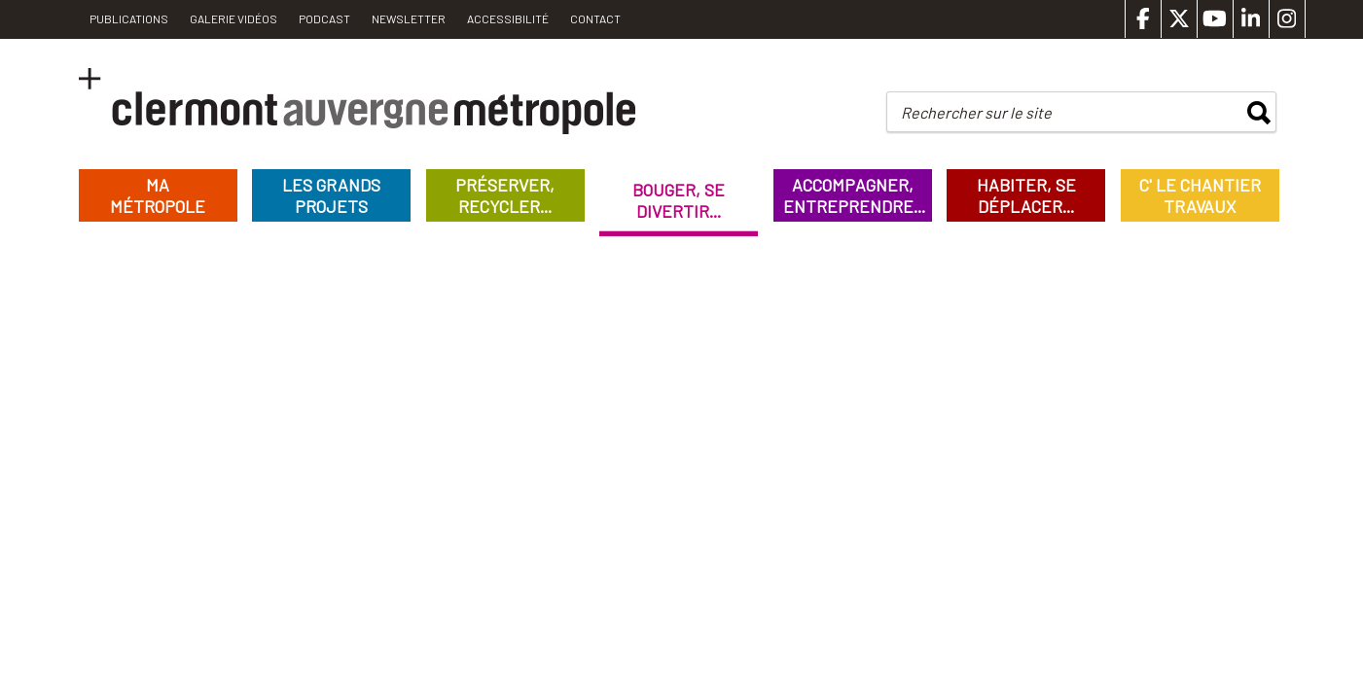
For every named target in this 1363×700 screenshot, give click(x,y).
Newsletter (409, 18)
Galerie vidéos (233, 18)
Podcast (324, 18)
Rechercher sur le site (976, 112)
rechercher (1259, 112)
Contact (595, 18)
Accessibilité (508, 18)
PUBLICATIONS (129, 18)
